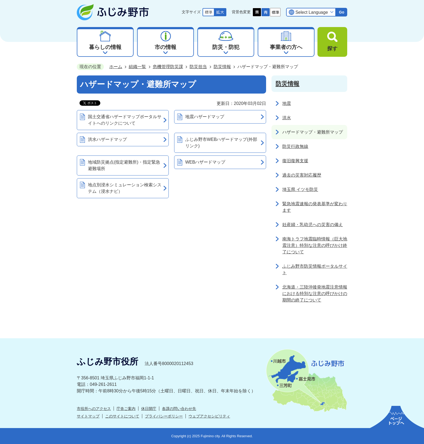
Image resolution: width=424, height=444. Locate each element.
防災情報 (222, 66)
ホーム (115, 66)
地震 (286, 103)
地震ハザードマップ (204, 116)
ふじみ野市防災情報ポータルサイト (314, 269)
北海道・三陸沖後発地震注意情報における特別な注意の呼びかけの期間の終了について (314, 293)
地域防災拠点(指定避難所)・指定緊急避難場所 (124, 165)
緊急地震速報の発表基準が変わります (314, 207)
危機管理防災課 (168, 66)
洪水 (286, 117)
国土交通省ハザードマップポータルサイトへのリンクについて (124, 119)
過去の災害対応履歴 (301, 175)
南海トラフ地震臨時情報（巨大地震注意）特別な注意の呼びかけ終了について (314, 245)
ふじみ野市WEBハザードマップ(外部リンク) (221, 142)
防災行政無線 (295, 146)
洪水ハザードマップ (107, 139)
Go (341, 12)
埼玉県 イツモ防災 (300, 189)
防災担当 (198, 66)
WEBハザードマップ (205, 162)
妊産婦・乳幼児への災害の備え (312, 224)
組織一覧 (137, 66)
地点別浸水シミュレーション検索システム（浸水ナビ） (124, 188)
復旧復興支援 (295, 160)
